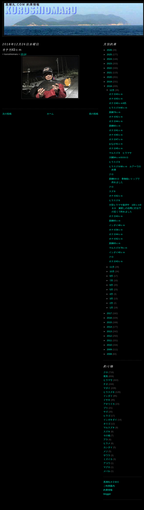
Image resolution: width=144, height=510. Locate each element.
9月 (112, 276)
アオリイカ (109, 404)
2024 (110, 59)
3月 (112, 298)
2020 (110, 77)
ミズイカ (107, 459)
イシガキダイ (110, 419)
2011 (110, 340)
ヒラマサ (107, 380)
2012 (110, 336)
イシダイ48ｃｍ (117, 225)
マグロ (106, 467)
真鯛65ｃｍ (114, 220)
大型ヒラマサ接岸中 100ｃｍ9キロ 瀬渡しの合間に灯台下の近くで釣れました (125, 208)
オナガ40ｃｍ (116, 134)
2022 (110, 68)
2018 (110, 86)
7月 (112, 280)
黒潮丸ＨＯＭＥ (111, 482)
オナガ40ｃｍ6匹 (117, 103)
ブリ (105, 408)
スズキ (112, 191)
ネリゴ (106, 423)
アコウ (106, 463)
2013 (110, 331)
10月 (112, 271)
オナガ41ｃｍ (116, 130)
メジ (105, 451)
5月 (112, 289)
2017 (110, 313)
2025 (110, 54)
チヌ (105, 384)
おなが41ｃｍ (116, 144)
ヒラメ (106, 443)
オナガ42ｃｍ (116, 116)
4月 (112, 294)
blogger (107, 494)
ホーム (50, 113)
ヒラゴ (106, 415)
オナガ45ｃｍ (116, 148)
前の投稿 (93, 113)
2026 (110, 50)
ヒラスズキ (114, 162)
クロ (111, 174)
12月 (112, 90)
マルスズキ (109, 427)
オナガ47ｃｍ (116, 139)
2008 (110, 354)
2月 (112, 303)
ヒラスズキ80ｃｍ (118, 107)
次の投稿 (6, 113)
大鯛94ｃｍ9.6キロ (118, 157)
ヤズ (105, 411)
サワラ (106, 455)
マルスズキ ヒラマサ (120, 153)
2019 (110, 81)
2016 (110, 318)
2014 (110, 327)
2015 (110, 322)
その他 (106, 435)
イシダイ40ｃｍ (117, 252)
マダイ (106, 388)
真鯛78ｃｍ (114, 112)
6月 (112, 285)
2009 (110, 349)
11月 (112, 267)
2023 (110, 63)
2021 (110, 72)
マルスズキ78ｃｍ (118, 247)
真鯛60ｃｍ (114, 125)
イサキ (106, 400)
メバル (106, 471)
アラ (105, 439)
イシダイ (107, 396)
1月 (112, 307)
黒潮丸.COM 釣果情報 (23, 4)
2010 (110, 345)
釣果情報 (107, 490)
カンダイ (107, 447)
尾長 (105, 376)
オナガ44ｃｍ (116, 121)
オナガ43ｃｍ (116, 94)
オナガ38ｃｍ (116, 229)
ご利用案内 (109, 486)
